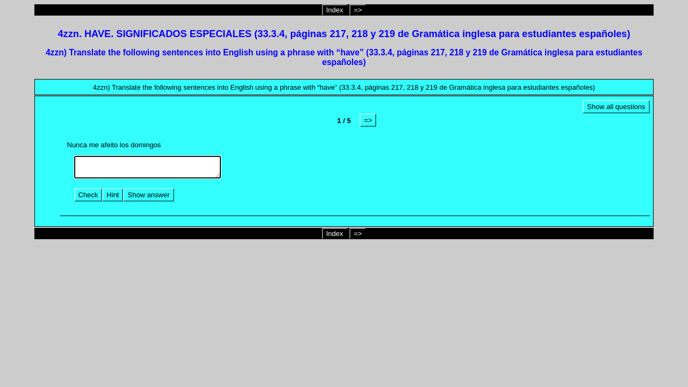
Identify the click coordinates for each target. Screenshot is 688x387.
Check (88, 195)
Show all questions (616, 107)
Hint (112, 195)
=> (358, 10)
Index (334, 10)
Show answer (148, 195)
